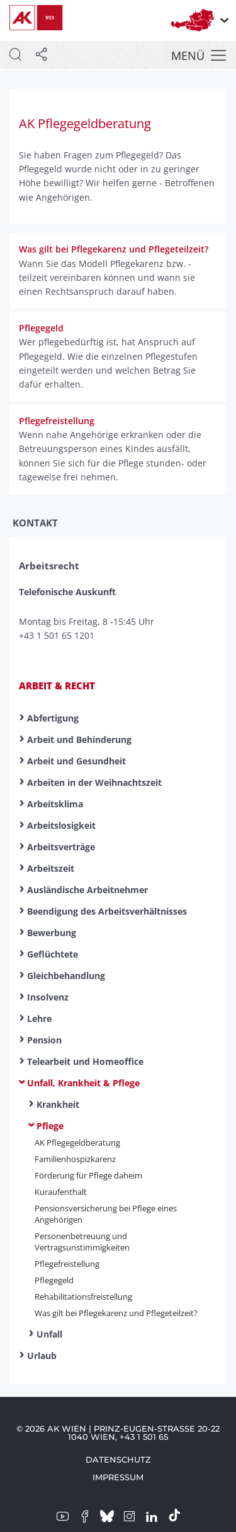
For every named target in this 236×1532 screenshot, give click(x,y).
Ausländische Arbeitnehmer (87, 890)
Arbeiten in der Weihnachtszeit (94, 782)
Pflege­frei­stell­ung (67, 1263)
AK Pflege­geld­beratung (77, 1142)
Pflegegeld (54, 1280)
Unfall (49, 1334)
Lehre (39, 1018)
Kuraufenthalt (61, 1191)
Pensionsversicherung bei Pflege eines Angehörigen (106, 1213)
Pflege (50, 1126)
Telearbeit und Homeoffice (85, 1061)
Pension (44, 1040)
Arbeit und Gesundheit (76, 761)
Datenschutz (118, 1459)
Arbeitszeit (50, 868)
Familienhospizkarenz (75, 1159)
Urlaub (42, 1356)
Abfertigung (53, 718)
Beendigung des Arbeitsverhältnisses (107, 911)
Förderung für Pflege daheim (88, 1175)
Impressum (118, 1477)
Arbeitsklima (55, 804)
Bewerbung (51, 933)
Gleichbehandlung (66, 976)
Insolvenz (48, 997)
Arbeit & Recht (57, 685)
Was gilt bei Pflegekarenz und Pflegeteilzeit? (116, 1313)
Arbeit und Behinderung (79, 739)
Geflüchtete (52, 954)
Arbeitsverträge (61, 847)
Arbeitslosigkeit (61, 825)
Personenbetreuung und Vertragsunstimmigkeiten (82, 1241)
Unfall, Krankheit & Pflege (83, 1083)
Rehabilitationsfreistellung (83, 1296)
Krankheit (58, 1104)
